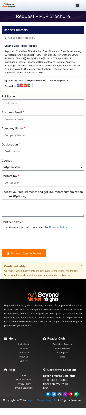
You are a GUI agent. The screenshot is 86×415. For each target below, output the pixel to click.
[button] (77, 5)
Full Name (9, 96)
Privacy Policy (58, 227)
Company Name (12, 128)
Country (7, 160)
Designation (10, 144)
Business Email (12, 112)
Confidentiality (12, 222)
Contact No (9, 176)
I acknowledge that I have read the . (36, 227)
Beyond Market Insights (41, 400)
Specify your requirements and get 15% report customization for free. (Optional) (42, 194)
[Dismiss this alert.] (81, 266)
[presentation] (27, 239)
